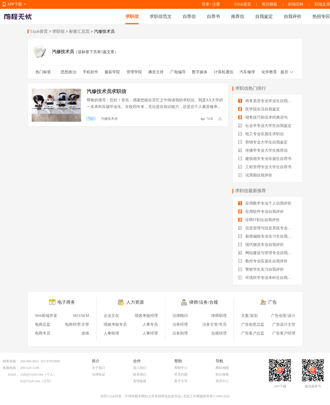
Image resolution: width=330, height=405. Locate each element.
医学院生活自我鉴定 (259, 109)
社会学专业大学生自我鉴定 (265, 126)
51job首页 (39, 31)
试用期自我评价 (255, 175)
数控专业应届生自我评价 (263, 261)
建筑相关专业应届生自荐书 (265, 159)
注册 (216, 4)
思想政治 (68, 72)
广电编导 (178, 72)
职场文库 (322, 4)
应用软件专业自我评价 (261, 212)
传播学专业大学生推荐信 (263, 150)
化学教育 (269, 72)
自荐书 (213, 16)
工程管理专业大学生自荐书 (265, 167)
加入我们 (139, 368)
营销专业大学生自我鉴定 (263, 142)
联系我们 (139, 374)
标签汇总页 (79, 31)
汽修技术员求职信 (106, 91)
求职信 (132, 16)
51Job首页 (242, 4)
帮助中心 (181, 368)
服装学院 (112, 72)
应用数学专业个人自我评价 (265, 203)
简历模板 (269, 4)
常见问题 (181, 374)
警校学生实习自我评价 (261, 269)
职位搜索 (222, 374)
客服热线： (11, 368)
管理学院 (134, 72)
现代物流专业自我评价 (261, 245)
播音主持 (156, 72)
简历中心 (222, 381)
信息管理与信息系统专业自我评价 (267, 228)
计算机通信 (223, 72)
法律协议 (98, 374)
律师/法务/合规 (203, 302)
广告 (272, 302)
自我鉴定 (264, 16)
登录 (205, 4)
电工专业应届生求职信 (261, 134)
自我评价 (292, 16)
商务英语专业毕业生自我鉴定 (266, 101)
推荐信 (237, 16)
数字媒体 (199, 72)
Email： (13, 374)
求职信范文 (161, 16)
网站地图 (222, 368)
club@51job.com (31, 374)
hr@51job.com (30, 381)
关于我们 (98, 368)
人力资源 (135, 302)
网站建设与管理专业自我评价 (266, 253)
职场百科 (296, 4)
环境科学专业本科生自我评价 (266, 278)
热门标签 (43, 72)
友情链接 (139, 381)
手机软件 (90, 72)
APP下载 (14, 4)
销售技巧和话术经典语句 (263, 117)
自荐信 (189, 16)
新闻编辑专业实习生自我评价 (266, 236)
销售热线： (11, 361)
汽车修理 (247, 72)
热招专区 (321, 16)
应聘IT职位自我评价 (259, 220)
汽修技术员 (109, 119)
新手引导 (181, 381)
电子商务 (66, 302)
